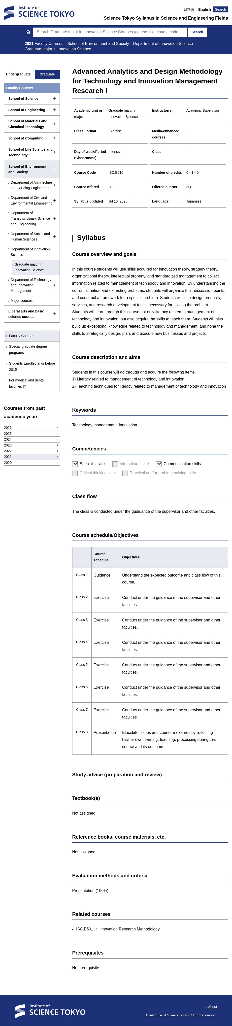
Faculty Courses (21, 336)
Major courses (22, 301)
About (212, 1007)
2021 (30, 43)
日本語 (189, 9)
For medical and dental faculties (26, 383)
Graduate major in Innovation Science (29, 267)
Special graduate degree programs (28, 349)
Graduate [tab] (47, 74)
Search (220, 9)
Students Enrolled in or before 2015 (32, 366)
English (204, 9)
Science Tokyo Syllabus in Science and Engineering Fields (166, 18)
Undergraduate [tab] (18, 74)
